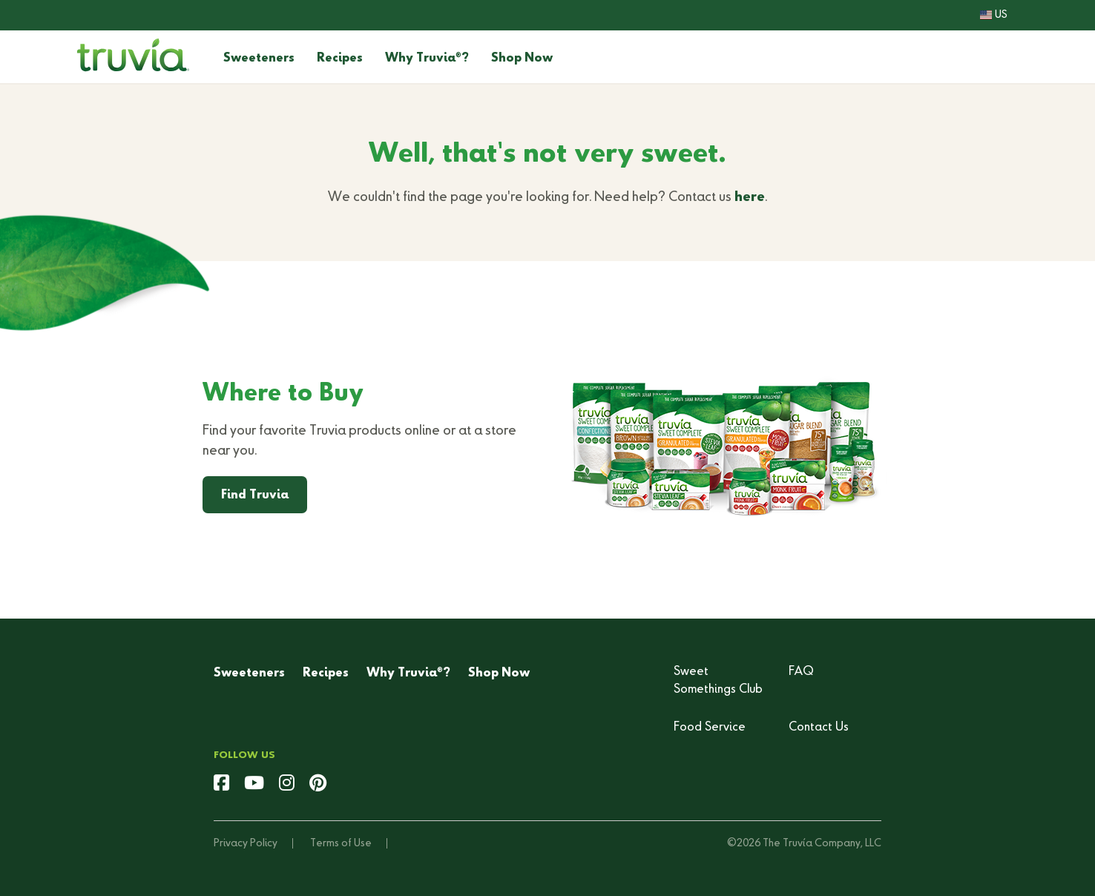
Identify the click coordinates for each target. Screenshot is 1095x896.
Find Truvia (255, 495)
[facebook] (221, 785)
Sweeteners (259, 59)
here (749, 197)
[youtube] (254, 785)
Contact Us (819, 728)
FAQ (801, 672)
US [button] (993, 15)
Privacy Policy (245, 843)
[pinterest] (317, 785)
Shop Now (522, 59)
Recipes (340, 59)
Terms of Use (341, 843)
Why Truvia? (427, 59)
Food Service (710, 728)
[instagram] (287, 785)
